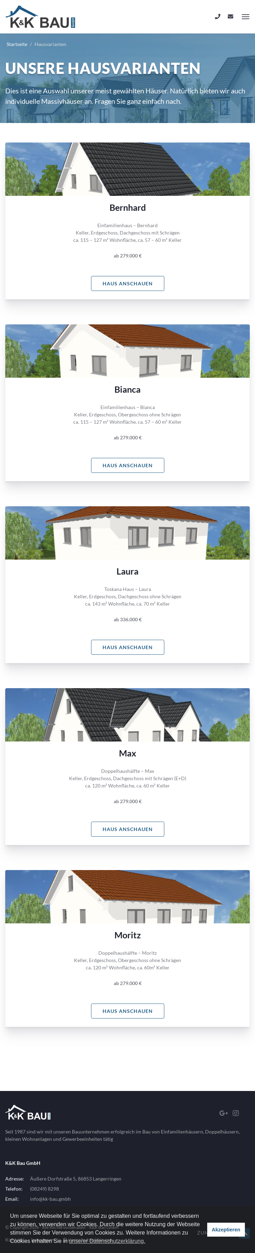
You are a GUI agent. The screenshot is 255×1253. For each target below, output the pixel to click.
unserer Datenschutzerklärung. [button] (107, 1241)
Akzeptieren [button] (226, 1229)
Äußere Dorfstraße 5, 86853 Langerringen (75, 1179)
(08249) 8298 (44, 1189)
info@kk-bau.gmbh (50, 1199)
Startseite (17, 44)
